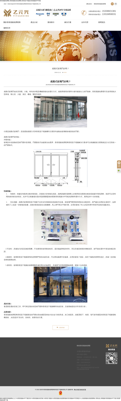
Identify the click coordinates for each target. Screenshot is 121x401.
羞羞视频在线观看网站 (88, 398)
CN (112, 4)
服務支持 (6, 28)
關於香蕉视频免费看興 (12, 22)
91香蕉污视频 (48, 398)
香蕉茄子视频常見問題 (71, 48)
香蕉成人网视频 (100, 398)
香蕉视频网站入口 (10, 398)
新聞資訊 (101, 22)
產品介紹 (34, 22)
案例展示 (51, 22)
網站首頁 (89, 4)
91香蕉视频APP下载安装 (23, 398)
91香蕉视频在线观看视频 (59, 398)
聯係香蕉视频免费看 (100, 4)
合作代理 (84, 22)
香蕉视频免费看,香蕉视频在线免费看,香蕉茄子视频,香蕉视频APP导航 (20, 1)
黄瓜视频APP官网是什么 (74, 398)
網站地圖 (2, 398)
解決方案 (67, 22)
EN (116, 4)
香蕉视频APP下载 (110, 398)
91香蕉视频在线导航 (37, 398)
